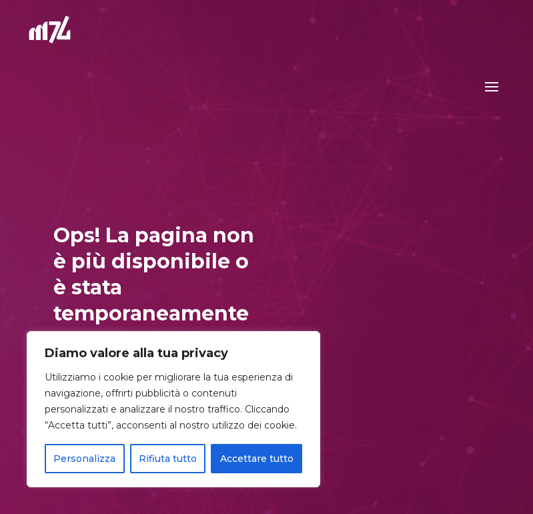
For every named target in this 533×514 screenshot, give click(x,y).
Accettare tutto (257, 459)
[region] (173, 409)
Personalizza (84, 459)
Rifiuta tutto (168, 459)
